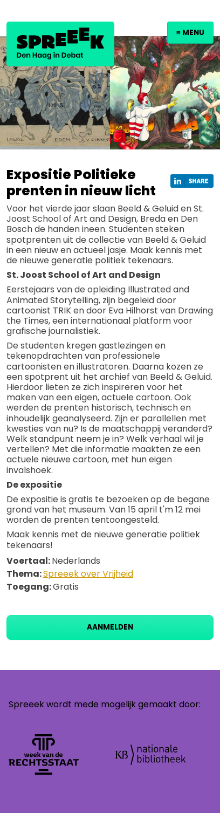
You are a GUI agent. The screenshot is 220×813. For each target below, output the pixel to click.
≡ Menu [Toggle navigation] (190, 33)
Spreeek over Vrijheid (88, 574)
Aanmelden (110, 627)
